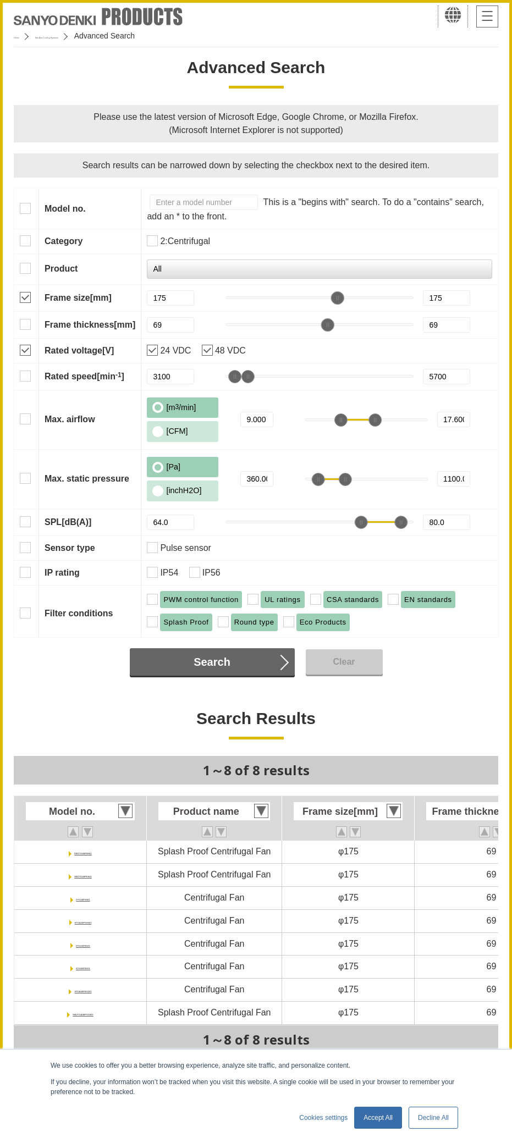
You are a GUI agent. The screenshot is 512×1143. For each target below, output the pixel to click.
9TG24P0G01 (83, 943)
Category (63, 241)
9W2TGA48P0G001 (82, 1012)
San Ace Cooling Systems (94, 35)
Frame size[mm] (78, 297)
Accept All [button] (378, 1118)
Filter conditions (79, 613)
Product (61, 268)
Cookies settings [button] (323, 1118)
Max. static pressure (87, 478)
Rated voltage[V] (79, 350)
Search (212, 662)
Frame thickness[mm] (90, 324)
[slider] (337, 298)
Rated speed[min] (84, 376)
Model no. (65, 208)
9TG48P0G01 (83, 966)
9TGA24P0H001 (83, 920)
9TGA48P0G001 (82, 989)
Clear (344, 661)
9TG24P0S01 (83, 897)
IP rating (62, 572)
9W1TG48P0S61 (83, 874)
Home (24, 35)
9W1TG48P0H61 (83, 851)
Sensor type (70, 548)
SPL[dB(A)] (68, 522)
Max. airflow (70, 419)
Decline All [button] (433, 1118)
